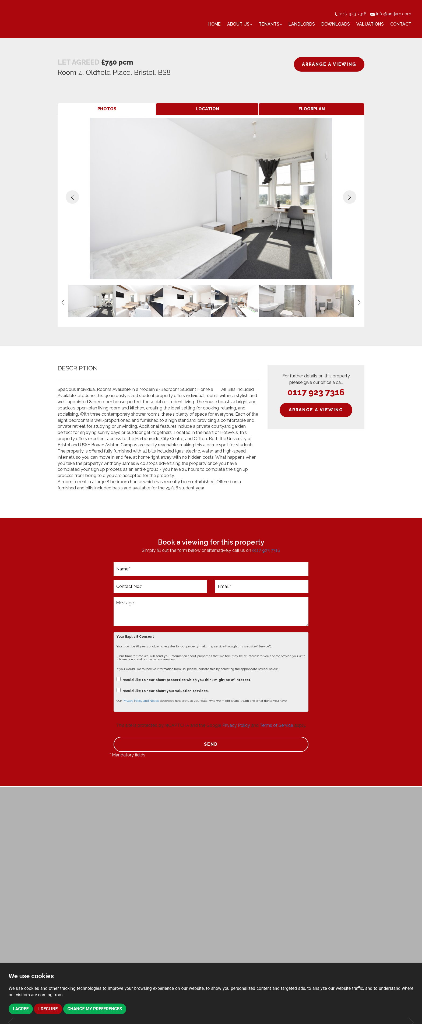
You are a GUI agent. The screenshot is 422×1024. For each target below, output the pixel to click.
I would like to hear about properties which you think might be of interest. (184, 679)
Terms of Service (276, 725)
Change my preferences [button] (95, 1008)
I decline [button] (48, 1008)
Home (214, 24)
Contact (400, 24)
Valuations (370, 24)
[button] (72, 197)
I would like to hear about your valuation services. (163, 690)
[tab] (107, 109)
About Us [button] (239, 24)
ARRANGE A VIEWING (329, 64)
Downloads (335, 24)
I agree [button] (21, 1008)
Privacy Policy (236, 725)
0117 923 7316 (315, 392)
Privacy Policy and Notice (141, 701)
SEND (211, 744)
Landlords (302, 24)
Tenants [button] (270, 24)
